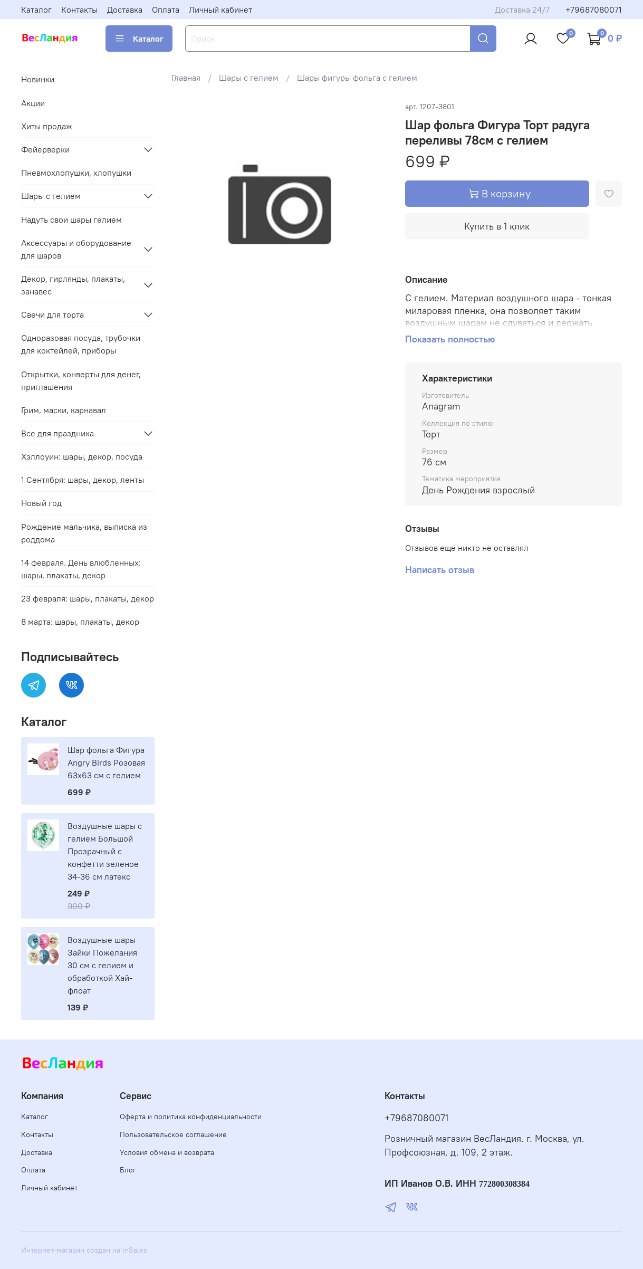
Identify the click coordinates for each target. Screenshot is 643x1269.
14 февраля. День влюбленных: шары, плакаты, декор (81, 568)
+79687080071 (593, 9)
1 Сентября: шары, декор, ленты (82, 479)
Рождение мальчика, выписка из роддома (84, 533)
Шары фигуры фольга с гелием (357, 77)
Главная (185, 77)
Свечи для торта (52, 314)
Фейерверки (45, 149)
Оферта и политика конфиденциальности (191, 1116)
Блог (128, 1170)
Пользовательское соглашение (173, 1134)
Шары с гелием (249, 77)
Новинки (37, 79)
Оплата (165, 9)
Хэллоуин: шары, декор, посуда (81, 456)
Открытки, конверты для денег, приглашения (81, 380)
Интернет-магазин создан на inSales (84, 1250)
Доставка (124, 9)
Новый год (41, 503)
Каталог (36, 9)
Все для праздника (57, 433)
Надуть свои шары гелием (71, 219)
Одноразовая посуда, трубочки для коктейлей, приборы (80, 344)
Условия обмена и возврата (167, 1152)
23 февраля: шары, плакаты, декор (87, 598)
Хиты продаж (46, 126)
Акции (33, 103)
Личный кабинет (220, 9)
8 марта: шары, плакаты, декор (80, 621)
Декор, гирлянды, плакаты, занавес (73, 285)
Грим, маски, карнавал (63, 410)
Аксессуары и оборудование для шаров (76, 249)
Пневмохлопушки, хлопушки (76, 172)
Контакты (79, 9)
